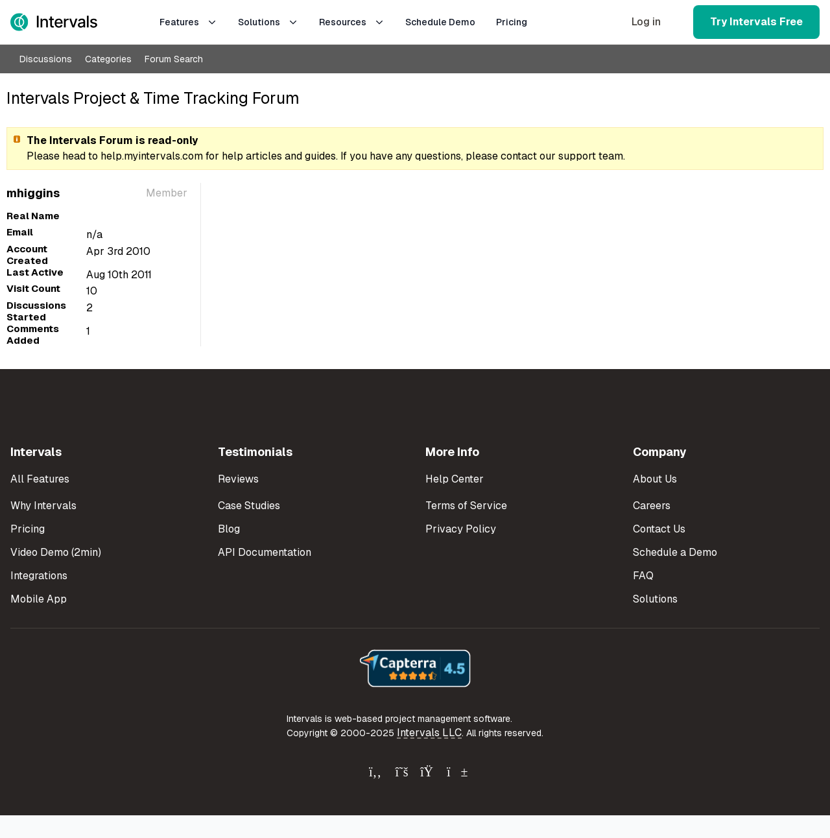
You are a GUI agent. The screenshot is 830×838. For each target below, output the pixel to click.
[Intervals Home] (53, 22)
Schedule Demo (440, 22)
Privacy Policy (460, 529)
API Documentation (264, 552)
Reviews (238, 479)
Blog (229, 529)
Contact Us (659, 529)
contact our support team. (563, 156)
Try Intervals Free (756, 22)
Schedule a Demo (675, 552)
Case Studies (249, 505)
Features (188, 22)
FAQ (643, 575)
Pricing (511, 22)
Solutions (268, 22)
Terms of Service (466, 505)
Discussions (45, 59)
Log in (646, 22)
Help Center (454, 479)
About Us (655, 479)
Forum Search (174, 59)
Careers (651, 505)
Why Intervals (43, 505)
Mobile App (38, 599)
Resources (352, 22)
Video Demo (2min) (55, 552)
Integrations (38, 575)
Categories (108, 59)
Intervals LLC (429, 732)
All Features (39, 479)
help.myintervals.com (152, 156)
